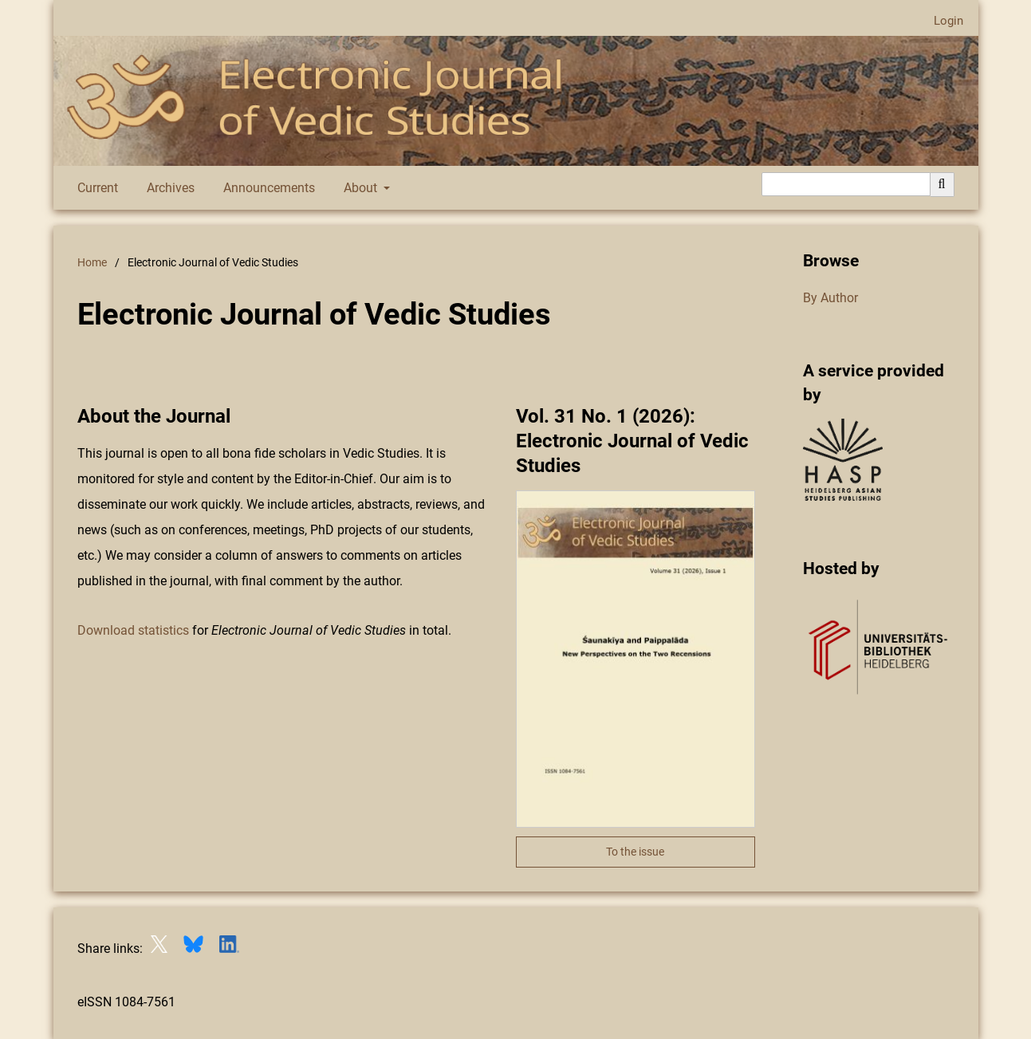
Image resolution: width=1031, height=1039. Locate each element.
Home (92, 263)
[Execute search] (942, 184)
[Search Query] (846, 184)
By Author (830, 297)
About (358, 188)
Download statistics (134, 630)
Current (94, 188)
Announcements (266, 188)
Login (942, 21)
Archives (167, 188)
